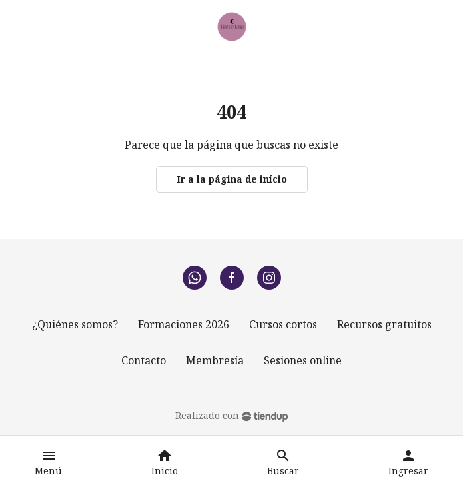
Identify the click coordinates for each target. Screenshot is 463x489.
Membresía (215, 360)
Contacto (143, 360)
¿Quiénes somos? (75, 324)
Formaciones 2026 (183, 324)
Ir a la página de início (232, 179)
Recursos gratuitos (384, 324)
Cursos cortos (283, 324)
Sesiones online (303, 360)
